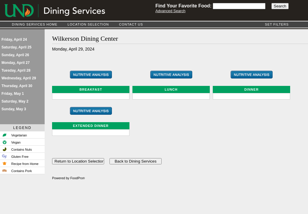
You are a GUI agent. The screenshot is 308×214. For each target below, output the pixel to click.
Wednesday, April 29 (18, 78)
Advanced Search (170, 11)
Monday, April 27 (15, 63)
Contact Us (131, 24)
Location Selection (88, 24)
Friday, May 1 (12, 94)
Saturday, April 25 (16, 47)
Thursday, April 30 (16, 86)
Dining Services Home (34, 24)
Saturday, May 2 (14, 101)
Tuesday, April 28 (15, 70)
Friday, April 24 (14, 39)
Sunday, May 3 (13, 109)
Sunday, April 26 (15, 55)
